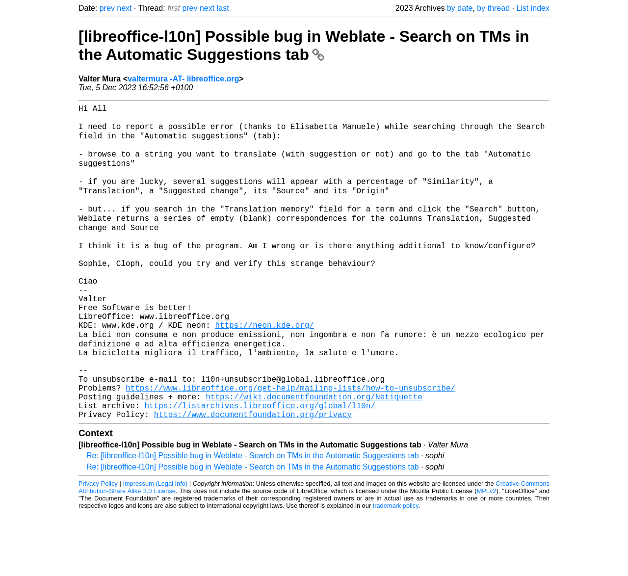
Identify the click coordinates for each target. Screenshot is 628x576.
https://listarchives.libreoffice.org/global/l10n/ (259, 466)
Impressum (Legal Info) (155, 546)
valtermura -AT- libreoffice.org (183, 79)
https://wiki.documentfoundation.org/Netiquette (314, 455)
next (124, 8)
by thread (493, 8)
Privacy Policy (98, 546)
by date (459, 8)
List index (533, 8)
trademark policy (396, 568)
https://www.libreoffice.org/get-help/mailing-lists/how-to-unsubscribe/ (290, 444)
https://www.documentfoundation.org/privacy (253, 476)
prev (107, 8)
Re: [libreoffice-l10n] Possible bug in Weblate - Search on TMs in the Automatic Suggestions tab (252, 518)
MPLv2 (487, 553)
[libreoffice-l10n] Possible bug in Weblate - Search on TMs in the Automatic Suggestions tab (303, 45)
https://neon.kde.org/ (264, 369)
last (223, 8)
